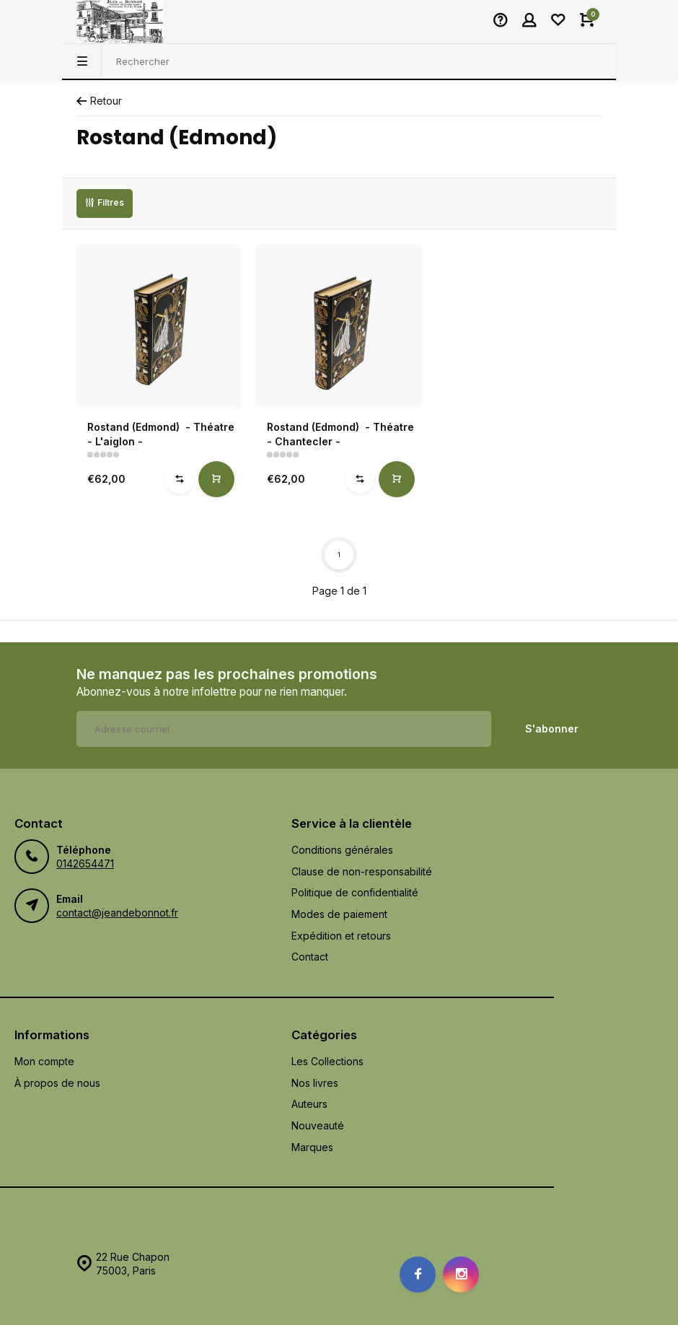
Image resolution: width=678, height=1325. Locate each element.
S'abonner (551, 728)
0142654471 (85, 863)
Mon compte (44, 1061)
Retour (99, 101)
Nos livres (314, 1083)
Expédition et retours (341, 936)
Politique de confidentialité (354, 892)
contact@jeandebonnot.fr (117, 912)
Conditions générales (342, 850)
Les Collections (327, 1061)
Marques (312, 1147)
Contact (309, 956)
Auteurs (309, 1104)
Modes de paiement (339, 914)
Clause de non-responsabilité (361, 871)
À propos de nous (57, 1083)
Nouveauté (317, 1125)
